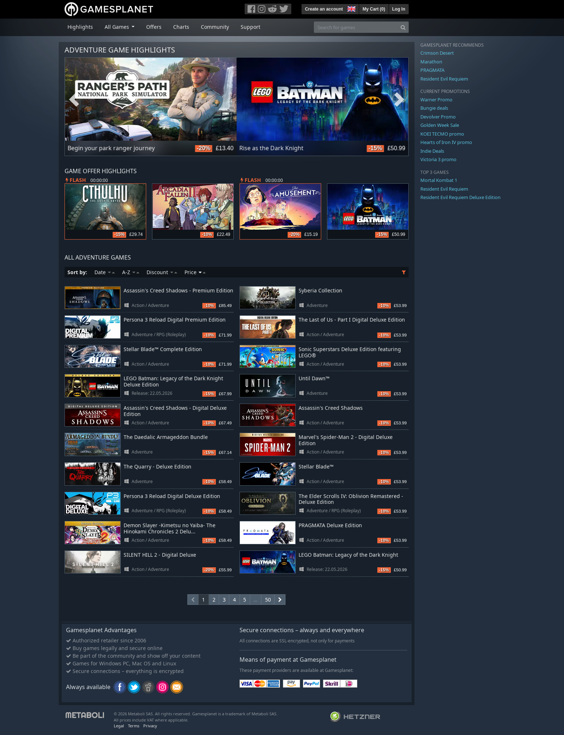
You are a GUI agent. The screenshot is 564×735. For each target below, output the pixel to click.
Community (215, 26)
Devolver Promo (438, 116)
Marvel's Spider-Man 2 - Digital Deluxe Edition (346, 440)
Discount (162, 272)
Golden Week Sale (439, 125)
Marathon (431, 61)
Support (250, 26)
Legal (119, 725)
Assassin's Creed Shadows (331, 407)
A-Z (130, 272)
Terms (133, 725)
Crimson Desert (437, 53)
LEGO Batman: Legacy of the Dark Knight (348, 554)
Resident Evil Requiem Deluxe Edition (460, 197)
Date (104, 272)
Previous (74, 99)
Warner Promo (436, 99)
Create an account (324, 9)
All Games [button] (118, 26)
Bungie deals (434, 108)
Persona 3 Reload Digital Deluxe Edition (172, 496)
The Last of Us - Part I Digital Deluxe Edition (352, 319)
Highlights (80, 26)
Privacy (150, 725)
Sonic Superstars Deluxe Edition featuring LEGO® (350, 352)
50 (268, 599)
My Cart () (373, 9)
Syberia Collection (320, 290)
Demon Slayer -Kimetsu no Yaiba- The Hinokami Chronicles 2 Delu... (169, 528)
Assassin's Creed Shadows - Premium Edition (178, 290)
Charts (181, 26)
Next (399, 99)
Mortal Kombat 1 (438, 180)
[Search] (403, 27)
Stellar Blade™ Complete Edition (163, 349)
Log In (398, 9)
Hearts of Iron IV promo (446, 142)
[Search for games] (356, 27)
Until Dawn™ (314, 378)
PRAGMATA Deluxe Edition (330, 525)
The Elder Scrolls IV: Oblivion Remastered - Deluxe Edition (351, 499)
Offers (154, 26)
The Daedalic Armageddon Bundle (166, 436)
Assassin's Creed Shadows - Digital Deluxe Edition (175, 410)
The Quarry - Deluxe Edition (157, 466)
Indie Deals (432, 151)
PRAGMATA (432, 70)
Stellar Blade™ (316, 466)
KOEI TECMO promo (442, 134)
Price (195, 272)
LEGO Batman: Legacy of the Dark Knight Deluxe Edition (173, 381)
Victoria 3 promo (438, 159)
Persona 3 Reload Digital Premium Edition (175, 319)
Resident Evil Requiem (444, 78)
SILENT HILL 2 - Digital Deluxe (160, 554)
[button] (350, 8)
